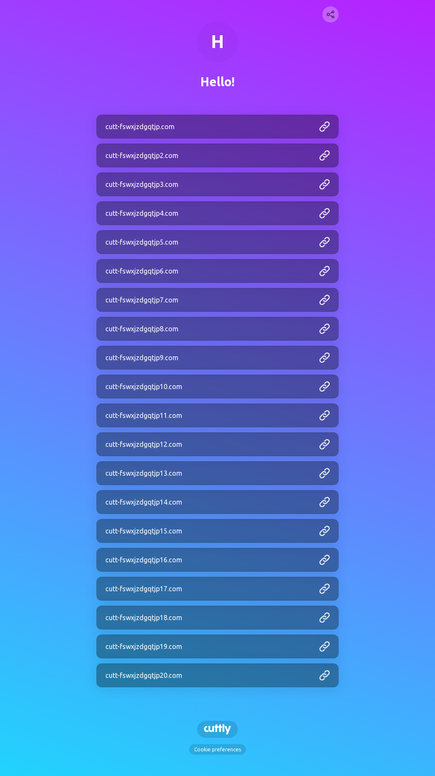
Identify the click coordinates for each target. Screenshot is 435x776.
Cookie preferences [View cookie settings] (217, 749)
